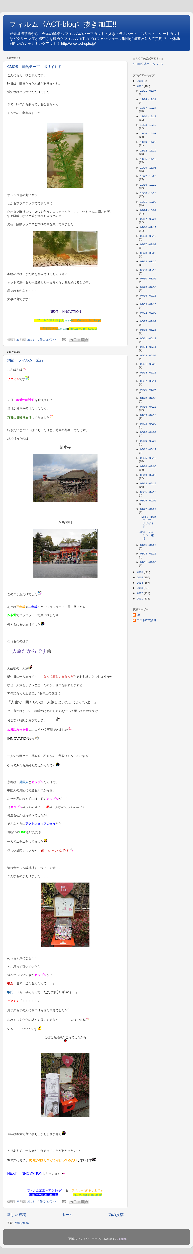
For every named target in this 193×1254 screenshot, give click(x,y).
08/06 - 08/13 (148, 270)
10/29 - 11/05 (148, 167)
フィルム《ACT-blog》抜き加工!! (63, 24)
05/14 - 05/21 (148, 372)
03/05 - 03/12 (148, 457)
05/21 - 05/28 (148, 363)
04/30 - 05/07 (148, 389)
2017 (140, 86)
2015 (140, 577)
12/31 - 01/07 (148, 90)
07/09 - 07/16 (148, 304)
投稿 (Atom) (21, 1222)
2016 (140, 572)
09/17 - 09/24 (148, 218)
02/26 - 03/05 (148, 466)
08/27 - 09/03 (148, 244)
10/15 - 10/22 (148, 184)
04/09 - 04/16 (148, 415)
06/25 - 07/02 (148, 321)
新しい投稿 (16, 1215)
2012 (140, 593)
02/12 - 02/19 (148, 483)
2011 (140, 598)
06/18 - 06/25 (148, 329)
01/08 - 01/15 (148, 553)
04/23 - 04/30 (148, 398)
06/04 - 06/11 (148, 346)
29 (138, 614)
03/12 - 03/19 (148, 449)
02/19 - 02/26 (148, 475)
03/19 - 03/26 (148, 440)
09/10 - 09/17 (148, 227)
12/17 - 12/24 (148, 107)
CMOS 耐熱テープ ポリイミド (34, 67)
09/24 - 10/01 (148, 210)
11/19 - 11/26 (148, 141)
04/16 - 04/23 (148, 406)
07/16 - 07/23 (148, 295)
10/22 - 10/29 (148, 176)
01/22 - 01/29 (148, 509)
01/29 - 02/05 (148, 500)
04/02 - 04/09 (148, 423)
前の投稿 (116, 1215)
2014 (140, 582)
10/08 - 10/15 (148, 193)
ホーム (67, 1215)
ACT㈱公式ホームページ (148, 63)
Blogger (121, 1238)
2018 (140, 80)
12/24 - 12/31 (148, 99)
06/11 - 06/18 (148, 338)
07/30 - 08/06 (148, 278)
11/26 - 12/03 (148, 133)
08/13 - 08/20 (148, 261)
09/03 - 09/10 (148, 235)
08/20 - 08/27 (148, 253)
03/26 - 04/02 (148, 432)
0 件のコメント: (48, 339)
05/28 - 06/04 (148, 355)
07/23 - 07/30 (148, 287)
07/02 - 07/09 (148, 312)
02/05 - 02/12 (148, 492)
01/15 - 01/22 (148, 545)
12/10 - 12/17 (148, 116)
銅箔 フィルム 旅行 (25, 360)
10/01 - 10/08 (148, 201)
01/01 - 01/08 (148, 562)
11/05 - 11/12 (148, 159)
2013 (140, 587)
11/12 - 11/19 (148, 150)
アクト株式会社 (146, 620)
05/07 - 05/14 (148, 381)
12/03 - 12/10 (148, 124)
